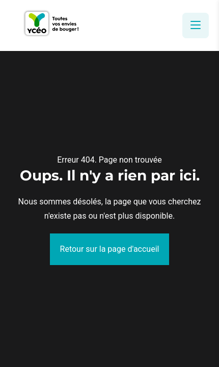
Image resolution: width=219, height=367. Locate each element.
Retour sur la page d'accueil (109, 249)
